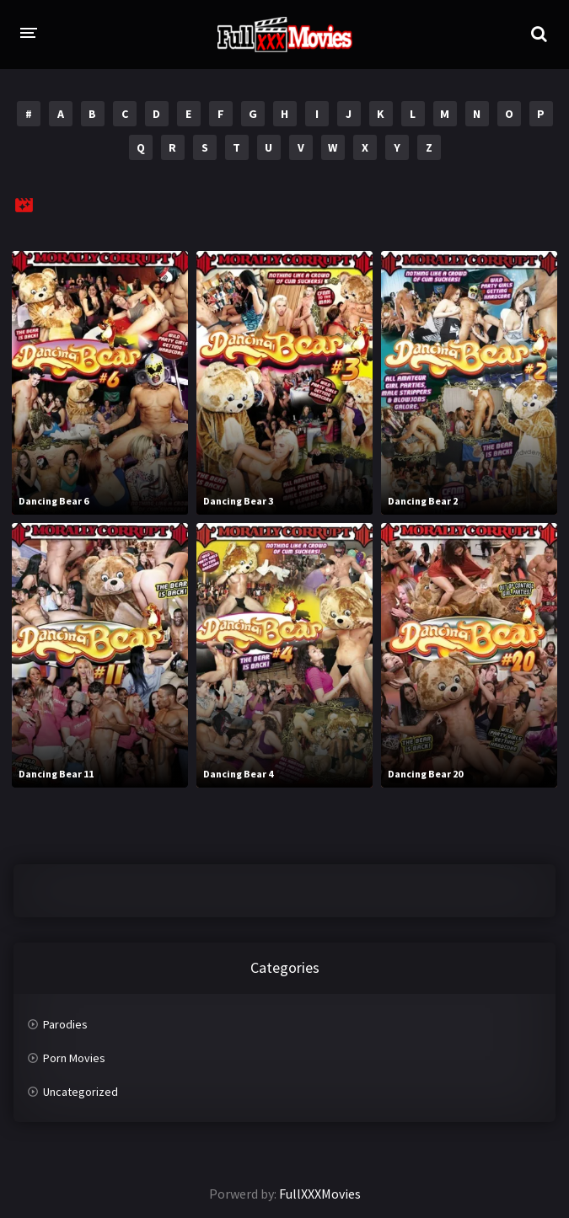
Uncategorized (80, 1091)
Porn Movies (74, 1058)
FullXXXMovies (320, 1193)
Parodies (65, 1024)
